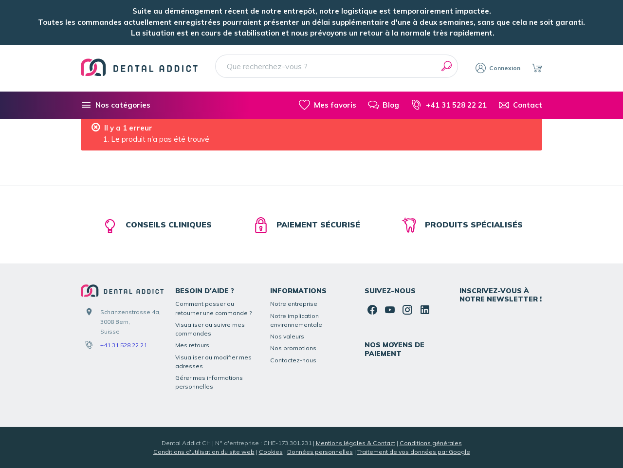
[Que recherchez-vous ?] (336, 66)
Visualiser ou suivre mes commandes (210, 329)
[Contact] (520, 105)
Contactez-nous (293, 360)
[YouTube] (390, 310)
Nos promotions (293, 348)
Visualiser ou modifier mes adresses (213, 362)
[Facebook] (372, 310)
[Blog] (383, 105)
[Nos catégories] (115, 105)
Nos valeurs (287, 336)
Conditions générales (431, 443)
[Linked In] (425, 310)
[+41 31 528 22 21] (448, 105)
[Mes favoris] (327, 105)
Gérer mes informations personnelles (209, 382)
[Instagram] (407, 310)
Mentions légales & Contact (355, 443)
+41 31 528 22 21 (123, 345)
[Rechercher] (446, 66)
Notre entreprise (293, 303)
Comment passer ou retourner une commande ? (213, 308)
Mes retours (192, 345)
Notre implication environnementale (296, 320)
